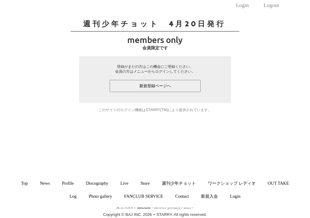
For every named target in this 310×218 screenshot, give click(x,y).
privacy (174, 207)
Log (73, 196)
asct (187, 207)
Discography (97, 183)
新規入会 (209, 196)
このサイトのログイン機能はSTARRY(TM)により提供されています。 (155, 110)
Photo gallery (100, 196)
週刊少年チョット (179, 183)
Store (145, 183)
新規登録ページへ (155, 86)
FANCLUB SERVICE (143, 196)
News (45, 183)
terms (159, 207)
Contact (182, 196)
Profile (68, 183)
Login (242, 5)
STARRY (128, 207)
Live (124, 183)
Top (24, 183)
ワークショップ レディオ (232, 183)
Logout (271, 5)
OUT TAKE (278, 183)
